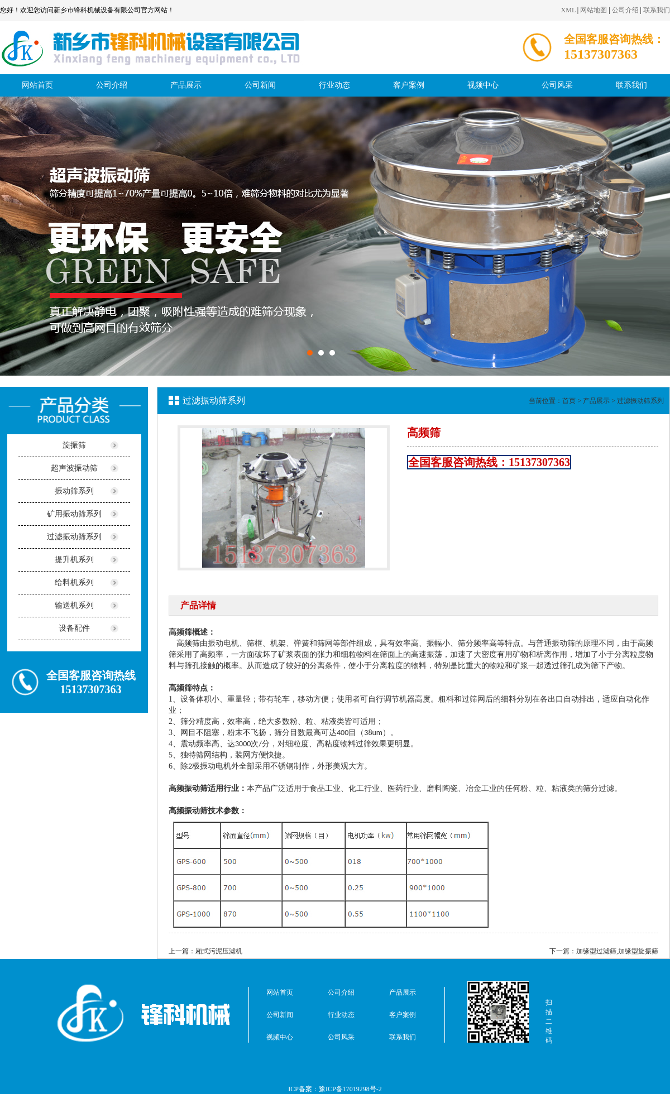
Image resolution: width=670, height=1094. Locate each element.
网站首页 (37, 85)
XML (568, 10)
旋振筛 (74, 445)
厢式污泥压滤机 (218, 951)
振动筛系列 (74, 491)
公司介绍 (625, 10)
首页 (569, 401)
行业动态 (334, 85)
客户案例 (408, 85)
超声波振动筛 (74, 468)
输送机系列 (74, 605)
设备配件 (74, 628)
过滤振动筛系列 (74, 536)
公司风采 (557, 85)
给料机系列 (74, 582)
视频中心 (483, 85)
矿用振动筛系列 (74, 514)
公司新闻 (260, 85)
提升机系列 (74, 559)
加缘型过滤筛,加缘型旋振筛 (617, 951)
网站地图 (593, 10)
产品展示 (186, 85)
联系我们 (656, 10)
